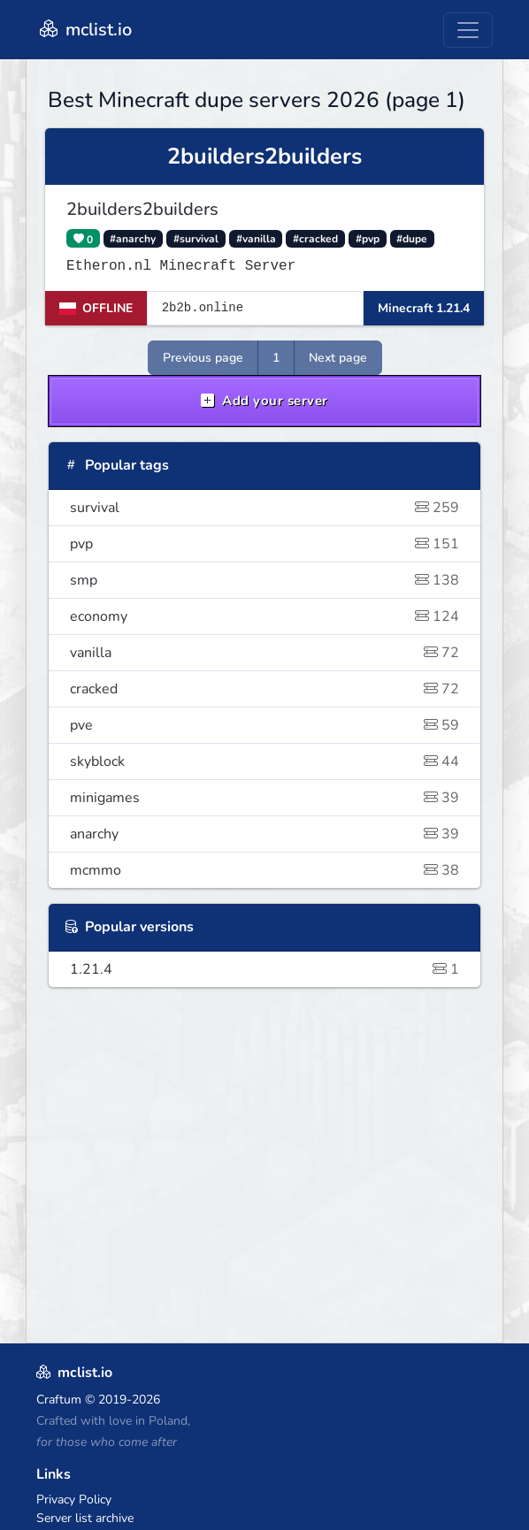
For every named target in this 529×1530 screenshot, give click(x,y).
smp (264, 580)
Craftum (58, 1399)
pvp (264, 544)
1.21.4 (264, 969)
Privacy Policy (73, 1499)
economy (264, 616)
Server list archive (85, 1518)
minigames (264, 797)
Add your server (264, 400)
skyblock (264, 761)
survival (264, 507)
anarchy (264, 834)
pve (264, 725)
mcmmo (264, 870)
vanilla (264, 652)
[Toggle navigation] (468, 30)
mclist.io (84, 30)
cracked (264, 689)
